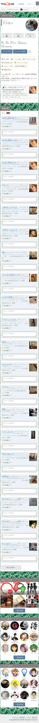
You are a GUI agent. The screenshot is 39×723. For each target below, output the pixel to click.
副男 (15, 700)
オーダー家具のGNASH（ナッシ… (5, 699)
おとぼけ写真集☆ (8, 297)
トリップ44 (24, 631)
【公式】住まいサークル (32, 606)
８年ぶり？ (6, 185)
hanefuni (34, 631)
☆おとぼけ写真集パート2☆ (11, 275)
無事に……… (6, 409)
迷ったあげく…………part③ (11, 499)
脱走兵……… (6, 342)
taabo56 (34, 642)
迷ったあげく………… (9, 544)
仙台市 (24, 43)
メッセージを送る (20, 51)
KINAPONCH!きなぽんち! (15, 688)
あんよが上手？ (7, 364)
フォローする (7, 51)
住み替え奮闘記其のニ (9, 118)
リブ (24, 642)
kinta (24, 700)
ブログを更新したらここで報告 (19, 593)
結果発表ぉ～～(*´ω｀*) (10, 476)
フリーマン (34, 653)
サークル (15, 717)
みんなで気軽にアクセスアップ (32, 593)
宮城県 (20, 43)
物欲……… (6, 252)
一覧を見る (19, 610)
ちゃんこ (5, 689)
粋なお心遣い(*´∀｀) (8, 454)
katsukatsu (34, 700)
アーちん (5, 631)
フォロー (7, 35)
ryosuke (5, 642)
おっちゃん (5, 678)
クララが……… (7, 387)
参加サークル (30, 35)
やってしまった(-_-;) (9, 432)
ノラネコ (14, 631)
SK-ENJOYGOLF (14, 641)
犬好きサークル (6, 606)
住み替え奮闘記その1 (9, 162)
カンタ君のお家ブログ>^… (17, 256)
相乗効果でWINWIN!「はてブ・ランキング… (6, 593)
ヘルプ (28, 717)
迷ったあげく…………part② (11, 521)
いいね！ (7, 126)
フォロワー (18, 35)
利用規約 (22, 717)
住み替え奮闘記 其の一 (10, 140)
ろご (5, 653)
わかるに (24, 678)
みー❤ (24, 653)
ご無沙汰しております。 (10, 207)
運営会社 (35, 717)
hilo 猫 (34, 689)
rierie (14, 653)
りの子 (15, 678)
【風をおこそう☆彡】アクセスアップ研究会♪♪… (19, 605)
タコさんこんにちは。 (9, 319)
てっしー (33, 678)
